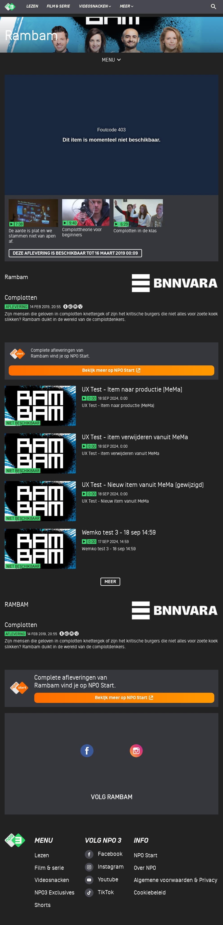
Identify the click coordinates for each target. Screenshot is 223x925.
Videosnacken (93, 6)
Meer (127, 6)
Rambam (16, 277)
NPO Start (145, 855)
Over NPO (145, 868)
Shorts (43, 905)
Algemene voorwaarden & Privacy (175, 880)
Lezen (32, 6)
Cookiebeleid (150, 893)
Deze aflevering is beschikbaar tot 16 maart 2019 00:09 (75, 253)
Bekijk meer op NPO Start (111, 370)
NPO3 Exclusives (54, 893)
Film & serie (58, 6)
